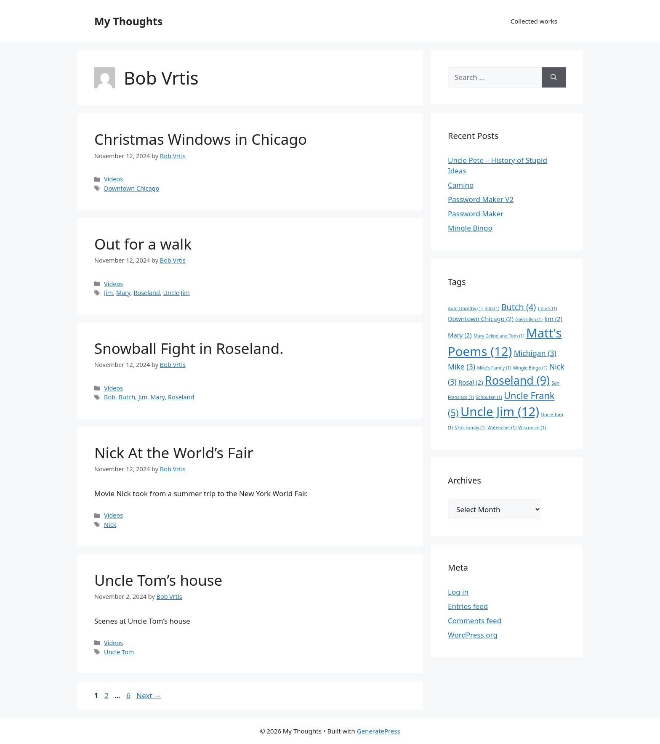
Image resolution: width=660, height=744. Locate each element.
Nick (110, 525)
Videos (113, 179)
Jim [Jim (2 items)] (553, 318)
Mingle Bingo (470, 228)
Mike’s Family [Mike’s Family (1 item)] (494, 368)
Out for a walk (143, 244)
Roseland (146, 293)
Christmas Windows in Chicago (200, 139)
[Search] (554, 77)
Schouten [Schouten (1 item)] (489, 397)
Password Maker (475, 213)
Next (148, 695)
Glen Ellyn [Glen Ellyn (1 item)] (529, 319)
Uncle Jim (176, 293)
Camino (461, 185)
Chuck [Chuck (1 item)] (547, 308)
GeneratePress (378, 731)
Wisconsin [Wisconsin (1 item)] (532, 427)
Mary (123, 293)
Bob (109, 397)
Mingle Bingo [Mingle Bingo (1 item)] (530, 368)
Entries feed (468, 606)
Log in (458, 592)
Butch (127, 397)
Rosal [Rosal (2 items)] (470, 382)
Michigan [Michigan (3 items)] (535, 353)
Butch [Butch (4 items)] (518, 307)
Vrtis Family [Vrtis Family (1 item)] (470, 427)
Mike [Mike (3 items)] (461, 366)
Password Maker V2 (481, 199)
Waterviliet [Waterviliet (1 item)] (501, 427)
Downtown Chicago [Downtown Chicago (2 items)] (481, 318)
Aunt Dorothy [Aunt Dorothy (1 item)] (465, 308)
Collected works (534, 21)
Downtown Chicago (131, 188)
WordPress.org (473, 635)
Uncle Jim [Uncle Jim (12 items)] (499, 411)
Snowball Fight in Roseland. (189, 348)
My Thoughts (128, 21)
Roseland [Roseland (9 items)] (517, 380)
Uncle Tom (119, 652)
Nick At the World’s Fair (173, 452)
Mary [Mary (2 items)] (460, 335)
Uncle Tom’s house (158, 580)
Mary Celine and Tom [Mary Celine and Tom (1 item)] (499, 336)
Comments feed (474, 620)
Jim (108, 293)
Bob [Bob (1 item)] (491, 308)
